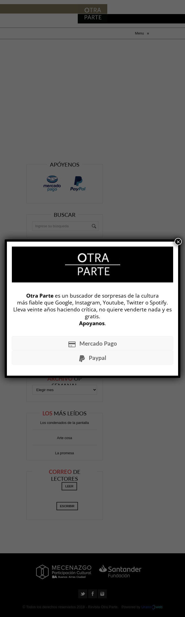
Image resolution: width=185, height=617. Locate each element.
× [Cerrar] (178, 241)
